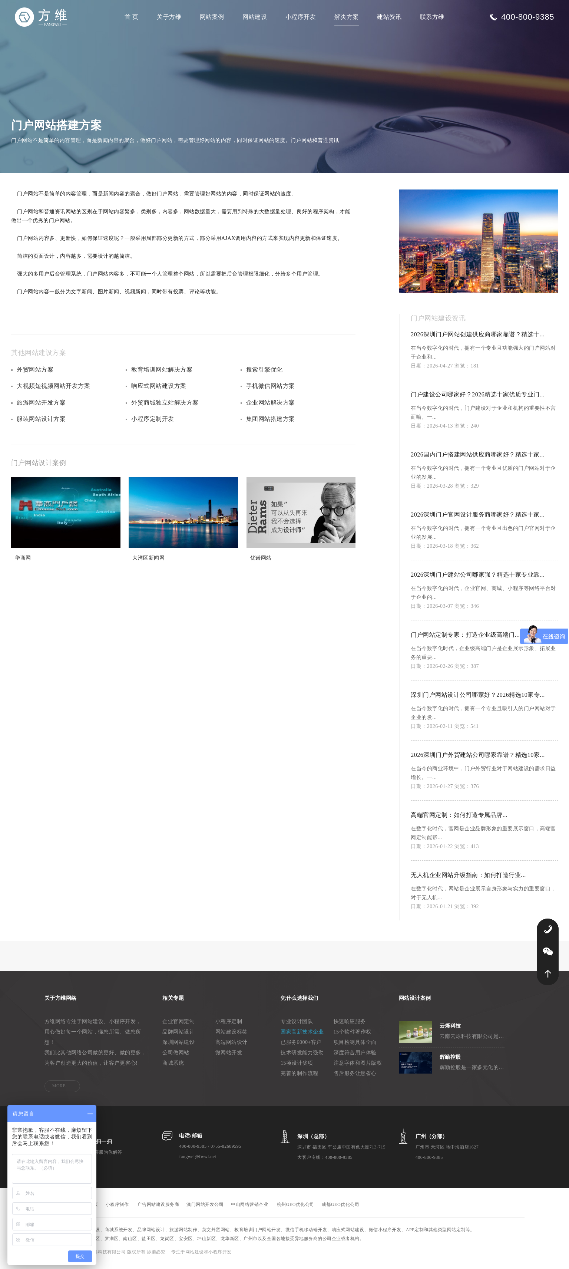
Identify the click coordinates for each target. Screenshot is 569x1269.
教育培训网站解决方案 (161, 375)
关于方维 (169, 17)
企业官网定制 (178, 1026)
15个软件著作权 (352, 1037)
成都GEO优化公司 (340, 1209)
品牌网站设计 (178, 1037)
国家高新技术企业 (302, 1037)
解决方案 (346, 17)
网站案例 (212, 17)
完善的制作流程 (299, 1078)
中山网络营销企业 (249, 1209)
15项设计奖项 (297, 1068)
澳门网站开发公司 (205, 1209)
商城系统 (173, 1068)
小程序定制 (228, 1026)
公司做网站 (175, 1058)
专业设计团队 (297, 1026)
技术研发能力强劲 (302, 1058)
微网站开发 (228, 1058)
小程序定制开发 (152, 426)
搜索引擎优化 (264, 375)
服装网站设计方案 (41, 426)
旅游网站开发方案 (41, 409)
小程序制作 (117, 1209)
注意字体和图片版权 (358, 1068)
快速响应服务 (350, 1026)
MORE (59, 1091)
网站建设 (254, 17)
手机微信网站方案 (270, 392)
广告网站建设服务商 (158, 1209)
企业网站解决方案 (270, 409)
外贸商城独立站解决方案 (165, 409)
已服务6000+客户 (301, 1047)
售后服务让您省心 (355, 1078)
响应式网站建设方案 (158, 392)
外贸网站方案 (35, 375)
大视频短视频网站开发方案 (53, 392)
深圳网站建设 (178, 1047)
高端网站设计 (231, 1047)
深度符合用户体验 (355, 1058)
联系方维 (432, 17)
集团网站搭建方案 (270, 426)
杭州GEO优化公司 (295, 1209)
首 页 (132, 17)
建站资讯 (389, 17)
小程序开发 (300, 17)
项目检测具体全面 (355, 1047)
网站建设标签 (231, 1037)
